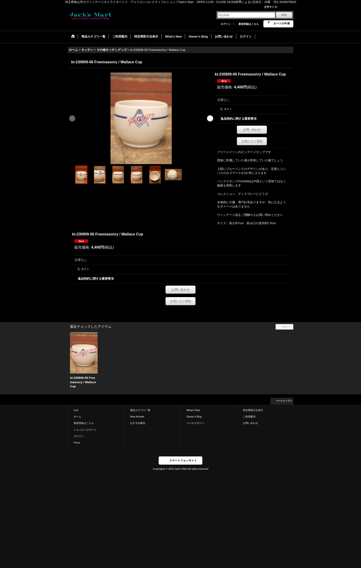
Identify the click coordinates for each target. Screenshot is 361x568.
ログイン (226, 24)
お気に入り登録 (252, 141)
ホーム (77, 416)
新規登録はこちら (249, 24)
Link (76, 410)
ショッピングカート (85, 429)
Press (77, 442)
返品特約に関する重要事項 (238, 118)
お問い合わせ (252, 129)
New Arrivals (137, 416)
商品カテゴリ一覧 (140, 410)
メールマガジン (195, 423)
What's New (193, 410)
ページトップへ (284, 401)
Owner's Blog (193, 416)
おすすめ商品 (137, 423)
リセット (286, 326)
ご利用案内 (249, 416)
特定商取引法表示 (253, 410)
